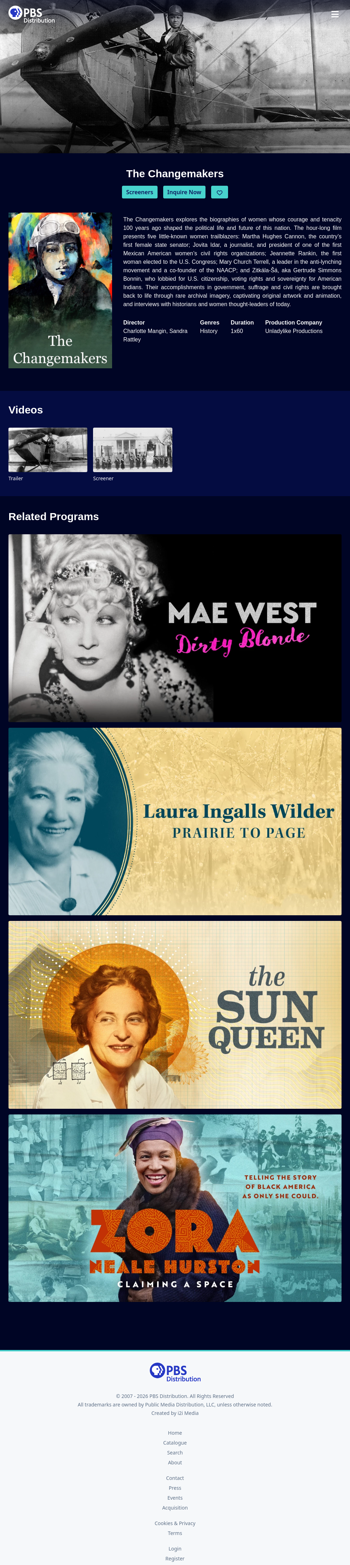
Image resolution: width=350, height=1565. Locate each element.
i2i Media (188, 1413)
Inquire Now (184, 192)
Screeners (139, 192)
